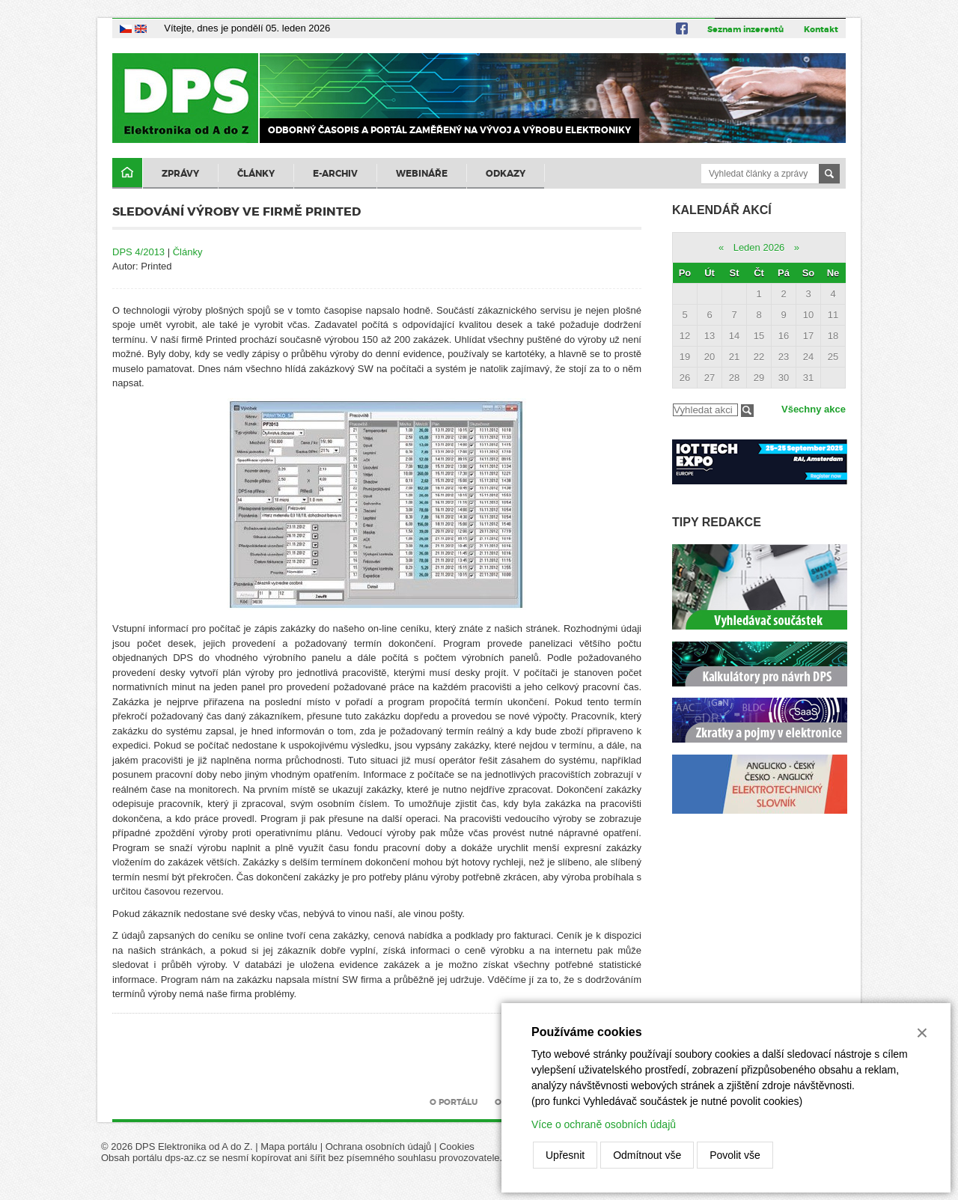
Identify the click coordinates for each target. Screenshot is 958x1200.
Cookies (457, 1146)
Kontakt (821, 29)
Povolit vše (735, 1155)
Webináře (422, 174)
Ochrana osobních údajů (379, 1146)
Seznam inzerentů (745, 29)
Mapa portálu (288, 1146)
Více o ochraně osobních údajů (603, 1124)
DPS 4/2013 (138, 252)
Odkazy (505, 174)
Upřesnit (565, 1155)
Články (256, 174)
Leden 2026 (759, 247)
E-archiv (335, 174)
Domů (127, 173)
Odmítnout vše (647, 1155)
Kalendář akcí (722, 210)
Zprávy (180, 174)
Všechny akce (813, 409)
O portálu (454, 1102)
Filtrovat (747, 410)
